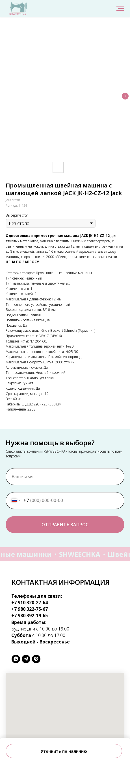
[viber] (36, 659)
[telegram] (26, 659)
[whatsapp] (16, 659)
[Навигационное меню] (120, 8)
